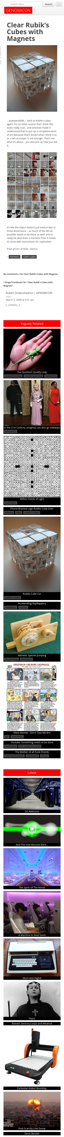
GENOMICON (18, 10)
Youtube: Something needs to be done (32, 742)
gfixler (16, 248)
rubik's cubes (29, 256)
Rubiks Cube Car (32, 556)
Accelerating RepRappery (32, 603)
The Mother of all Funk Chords (32, 752)
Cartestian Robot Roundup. (32, 1058)
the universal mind (29, 746)
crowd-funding (13, 376)
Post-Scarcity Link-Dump (32, 1111)
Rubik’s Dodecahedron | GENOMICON (29, 293)
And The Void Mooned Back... (32, 830)
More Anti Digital (32, 959)
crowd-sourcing (33, 376)
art (6, 736)
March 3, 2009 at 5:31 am (20, 299)
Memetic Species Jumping (32, 634)
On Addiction (32, 795)
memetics (14, 256)
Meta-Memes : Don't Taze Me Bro (32, 698)
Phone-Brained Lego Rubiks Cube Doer (32, 508)
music (44, 755)
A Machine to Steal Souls (32, 914)
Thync (32, 1000)
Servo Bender (32, 1133)
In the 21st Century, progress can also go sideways (32, 404)
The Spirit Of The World (32, 868)
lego (18, 512)
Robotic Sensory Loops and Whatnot (32, 1023)
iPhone (9, 512)
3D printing (11, 659)
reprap (23, 607)
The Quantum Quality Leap (32, 351)
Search (48, 4)
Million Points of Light (32, 468)
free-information (14, 755)
